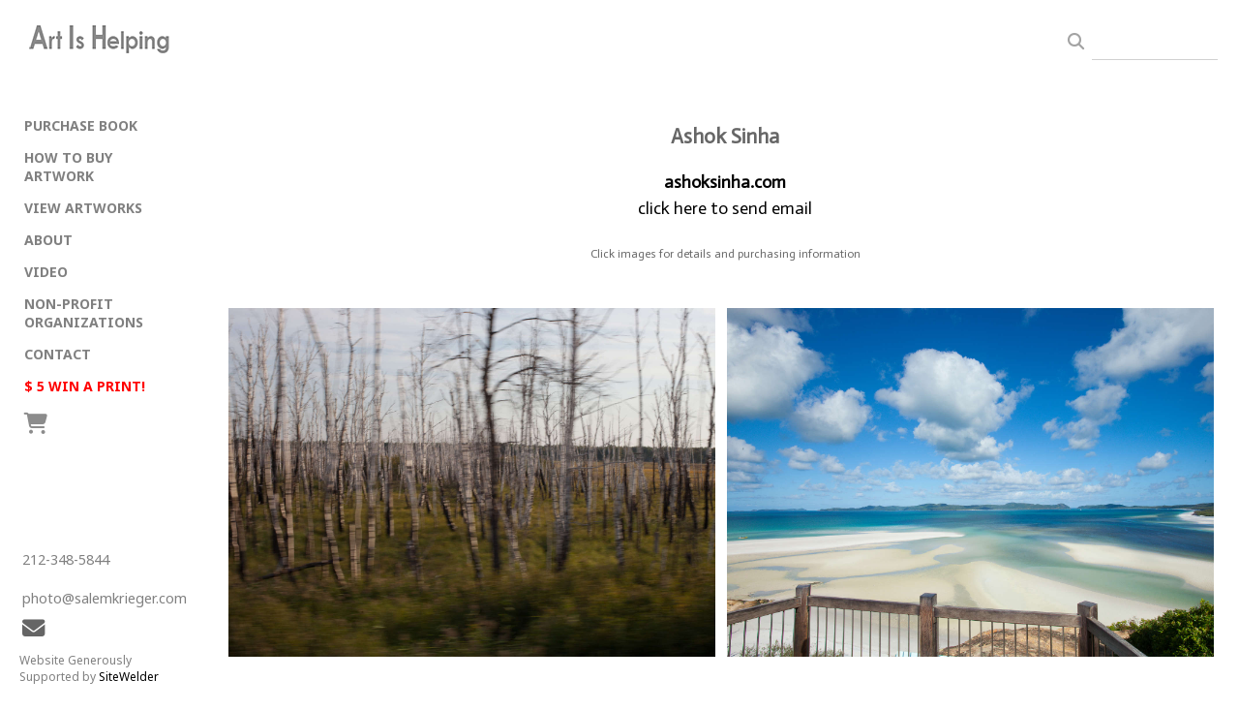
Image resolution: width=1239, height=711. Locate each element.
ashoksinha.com (725, 182)
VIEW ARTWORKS (83, 208)
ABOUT (48, 240)
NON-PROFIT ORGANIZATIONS (83, 312)
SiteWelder (129, 676)
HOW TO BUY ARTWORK (68, 166)
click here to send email (725, 208)
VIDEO (46, 272)
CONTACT (57, 354)
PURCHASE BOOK (80, 125)
